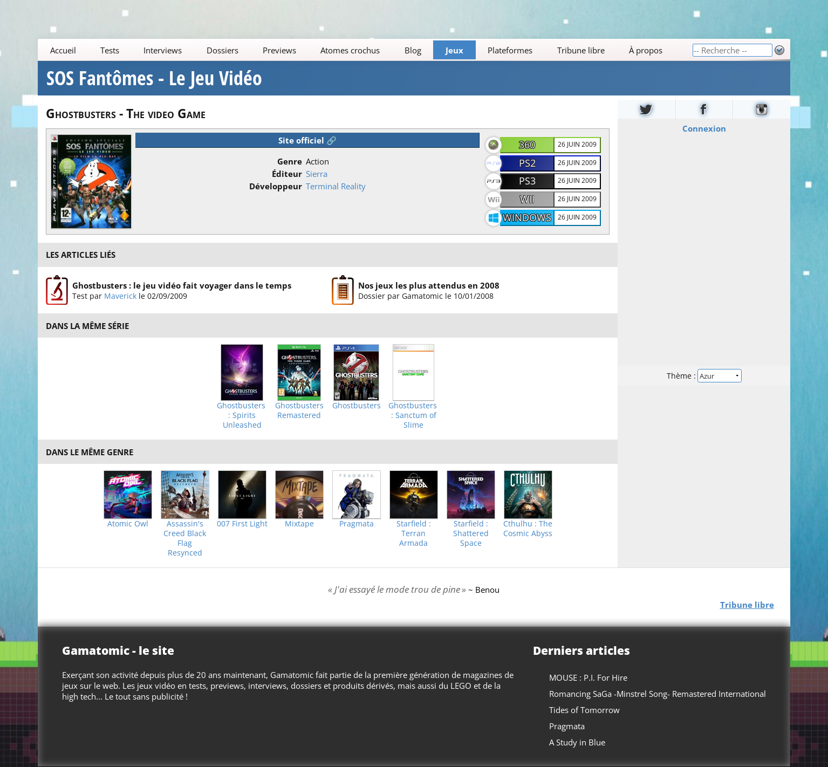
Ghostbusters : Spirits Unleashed (242, 415)
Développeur (275, 186)
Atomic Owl (127, 524)
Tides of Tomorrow (584, 709)
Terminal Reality (336, 186)
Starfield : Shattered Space (471, 533)
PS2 (527, 162)
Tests (109, 50)
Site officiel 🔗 (307, 140)
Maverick (120, 296)
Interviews (163, 50)
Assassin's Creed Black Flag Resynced (184, 538)
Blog (413, 50)
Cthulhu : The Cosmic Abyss (527, 528)
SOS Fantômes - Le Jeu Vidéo (154, 78)
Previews (279, 50)
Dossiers (222, 50)
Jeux (454, 50)
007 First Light (242, 524)
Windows (527, 217)
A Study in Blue (577, 742)
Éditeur (287, 173)
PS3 (527, 180)
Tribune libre (581, 50)
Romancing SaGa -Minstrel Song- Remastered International (657, 693)
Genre (289, 161)
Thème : (704, 376)
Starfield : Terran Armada (413, 533)
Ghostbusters (356, 405)
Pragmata (356, 524)
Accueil (63, 50)
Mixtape (299, 524)
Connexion (704, 128)
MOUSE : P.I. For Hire (588, 677)
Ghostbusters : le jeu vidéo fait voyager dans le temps (181, 285)
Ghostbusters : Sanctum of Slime (413, 415)
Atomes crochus (350, 50)
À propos (645, 50)
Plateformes (510, 50)
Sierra (316, 173)
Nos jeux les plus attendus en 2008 (428, 285)
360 (527, 144)
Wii (527, 199)
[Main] (365, 49)
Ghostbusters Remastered (299, 410)
